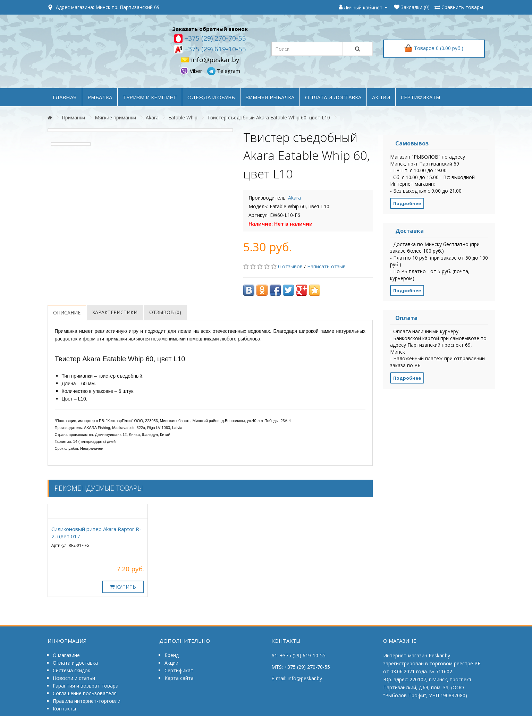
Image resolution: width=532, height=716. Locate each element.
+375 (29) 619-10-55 (214, 48)
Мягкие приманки (115, 117)
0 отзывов (290, 266)
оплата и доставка (333, 97)
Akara (152, 117)
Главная (65, 97)
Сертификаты (420, 97)
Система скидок (71, 670)
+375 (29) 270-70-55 (214, 38)
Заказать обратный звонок (210, 28)
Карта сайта (179, 678)
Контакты (64, 708)
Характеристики (114, 312)
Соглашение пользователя (85, 693)
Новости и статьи (74, 678)
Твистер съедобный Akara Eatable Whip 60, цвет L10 (268, 117)
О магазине (66, 655)
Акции (171, 662)
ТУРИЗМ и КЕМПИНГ (150, 97)
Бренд (171, 655)
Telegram (223, 70)
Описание (67, 312)
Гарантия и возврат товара (85, 685)
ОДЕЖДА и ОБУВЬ (211, 97)
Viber (192, 70)
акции (381, 97)
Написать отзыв (326, 266)
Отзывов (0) (165, 312)
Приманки (73, 117)
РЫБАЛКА (99, 97)
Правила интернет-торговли (86, 701)
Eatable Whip (182, 117)
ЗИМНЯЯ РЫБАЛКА (270, 97)
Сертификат (178, 670)
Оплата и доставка (75, 662)
